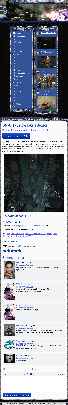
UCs (15, 97)
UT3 (16, 39)
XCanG (19, 284)
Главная (7, 119)
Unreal (16, 48)
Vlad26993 (21, 341)
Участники (18, 76)
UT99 (16, 45)
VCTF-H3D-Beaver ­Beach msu (48, 93)
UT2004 (17, 42)
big (17, 236)
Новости (17, 33)
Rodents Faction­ (47, 72)
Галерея (17, 82)
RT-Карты (18, 51)
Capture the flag (9, 236)
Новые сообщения (21, 73)
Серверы (17, 103)
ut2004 (29, 236)
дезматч (48, 234)
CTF (22, 234)
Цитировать (21, 265)
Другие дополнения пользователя (33, 225)
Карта (55, 234)
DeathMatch (15, 234)
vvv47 (19, 262)
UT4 (16, 85)
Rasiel (19, 355)
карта (18, 129)
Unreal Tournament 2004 (34, 119)
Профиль (29, 265)
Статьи (16, 54)
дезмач (22, 236)
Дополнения (19, 36)
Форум (16, 70)
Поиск (16, 79)
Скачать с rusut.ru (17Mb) (16, 135)
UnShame (15, 225)
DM (8, 234)
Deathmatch (8, 129)
